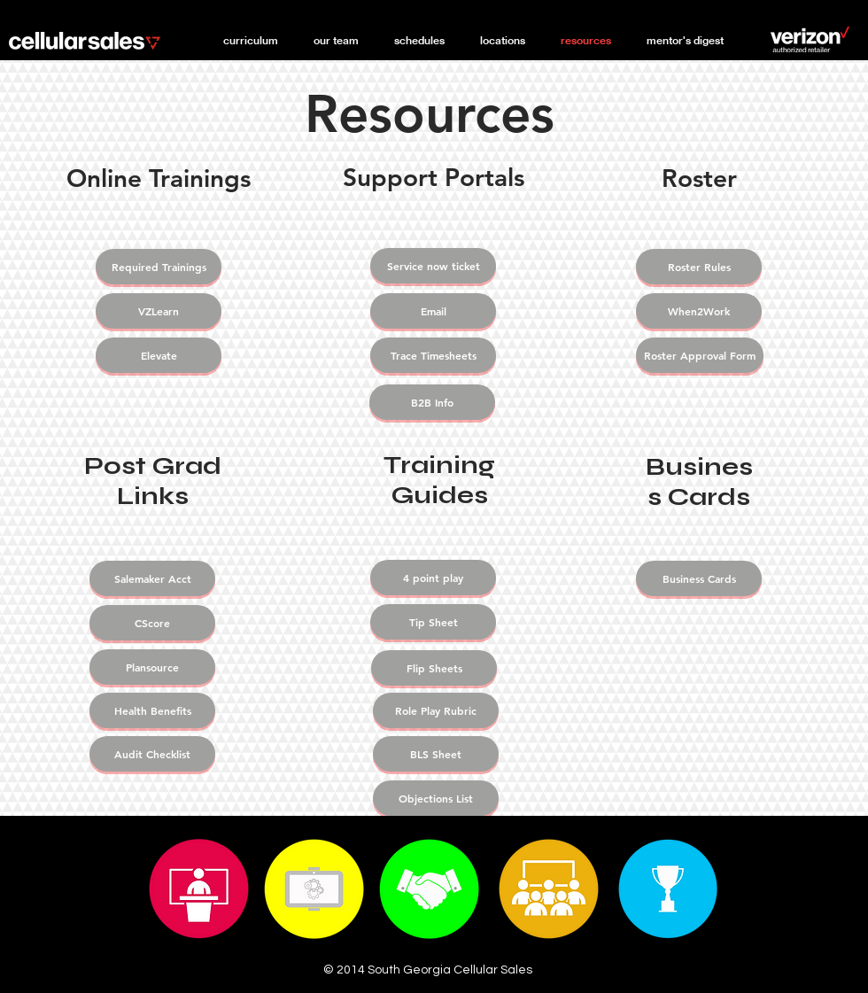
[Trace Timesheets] (433, 355)
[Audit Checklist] (152, 754)
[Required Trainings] (158, 266)
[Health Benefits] (152, 710)
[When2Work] (699, 311)
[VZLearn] (158, 311)
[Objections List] (436, 798)
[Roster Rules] (699, 266)
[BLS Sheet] (436, 754)
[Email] (433, 311)
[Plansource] (152, 667)
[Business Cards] (699, 578)
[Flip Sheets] (434, 668)
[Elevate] (158, 355)
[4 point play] (433, 577)
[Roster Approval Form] (699, 355)
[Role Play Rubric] (436, 710)
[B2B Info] (432, 402)
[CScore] (152, 622)
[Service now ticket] (433, 265)
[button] (336, 41)
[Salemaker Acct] (152, 578)
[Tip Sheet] (433, 622)
